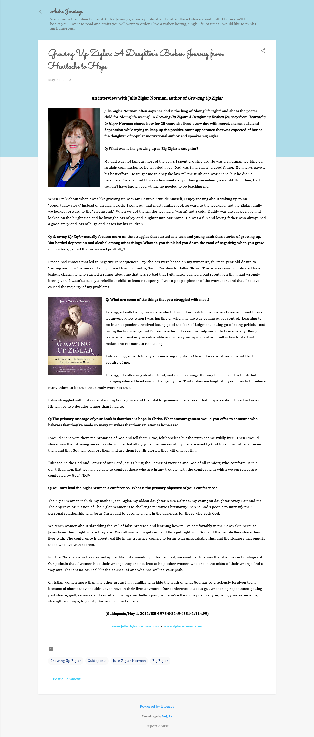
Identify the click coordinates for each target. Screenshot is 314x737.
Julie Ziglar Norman (129, 661)
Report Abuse (157, 726)
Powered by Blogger (157, 707)
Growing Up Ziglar (65, 661)
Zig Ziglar (160, 661)
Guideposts (97, 661)
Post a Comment (66, 679)
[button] (263, 51)
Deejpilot (167, 716)
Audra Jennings (66, 11)
